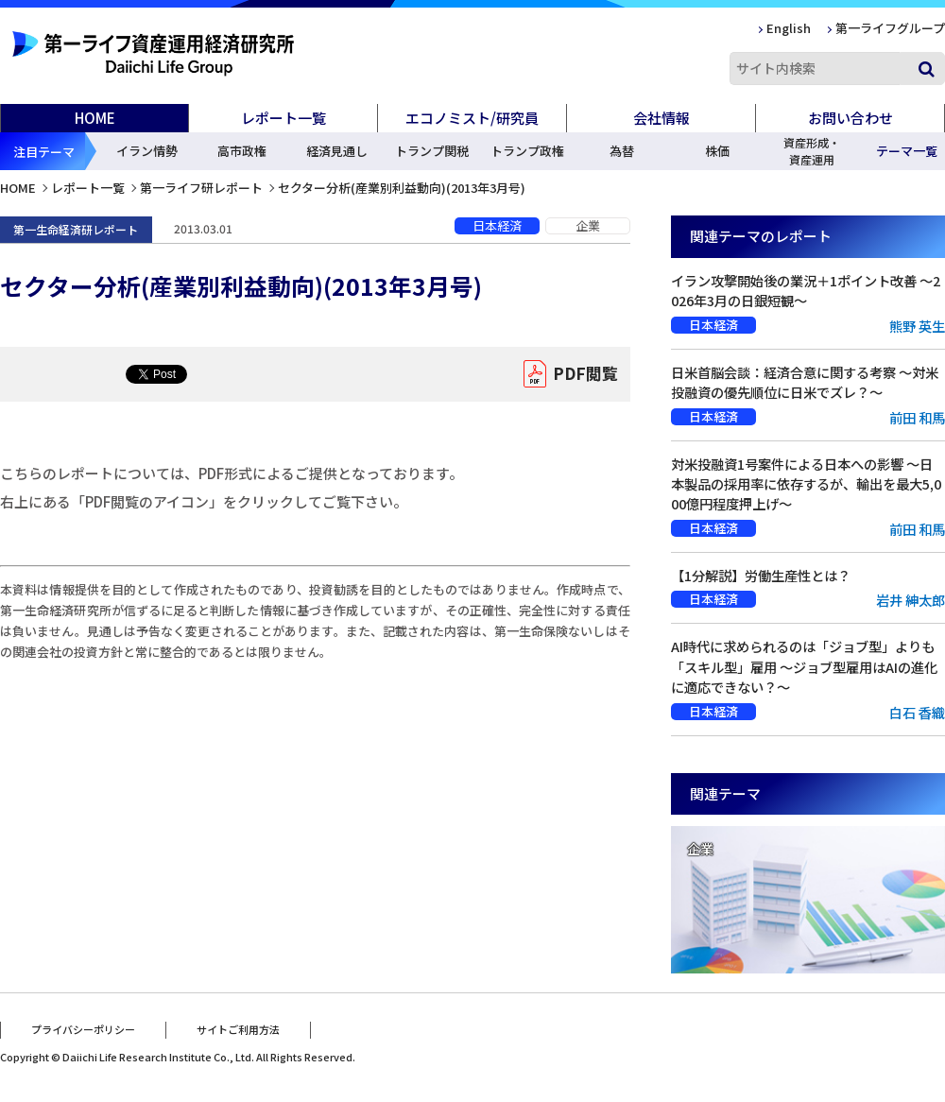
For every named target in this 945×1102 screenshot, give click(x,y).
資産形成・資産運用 (811, 150)
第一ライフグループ (890, 28)
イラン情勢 (147, 151)
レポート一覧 (88, 188)
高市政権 (241, 151)
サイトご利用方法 (238, 1029)
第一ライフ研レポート (201, 188)
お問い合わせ (850, 118)
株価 (717, 151)
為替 (622, 151)
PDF (585, 374)
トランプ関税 (432, 151)
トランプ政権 (527, 151)
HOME (95, 118)
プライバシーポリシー (83, 1029)
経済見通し (337, 151)
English (788, 28)
